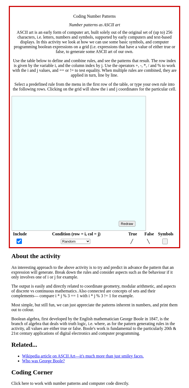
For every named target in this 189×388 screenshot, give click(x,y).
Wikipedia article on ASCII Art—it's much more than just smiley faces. (83, 356)
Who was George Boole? (43, 361)
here (25, 383)
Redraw (127, 224)
